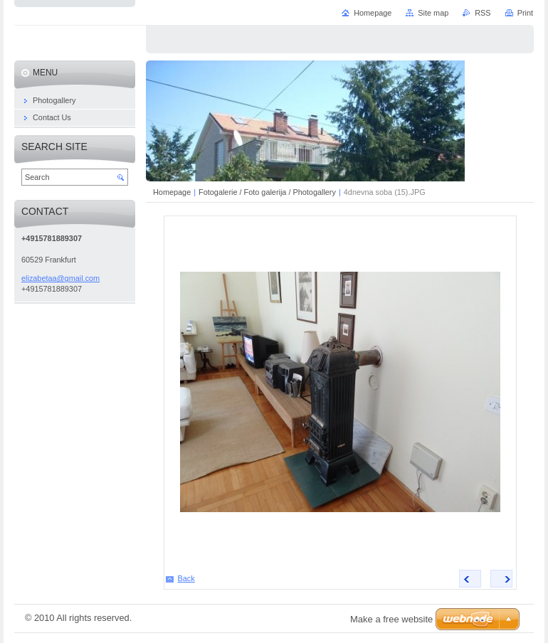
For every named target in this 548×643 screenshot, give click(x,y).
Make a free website (391, 619)
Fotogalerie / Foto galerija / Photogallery (267, 192)
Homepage (172, 192)
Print (525, 13)
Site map (433, 13)
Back (186, 578)
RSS (482, 13)
